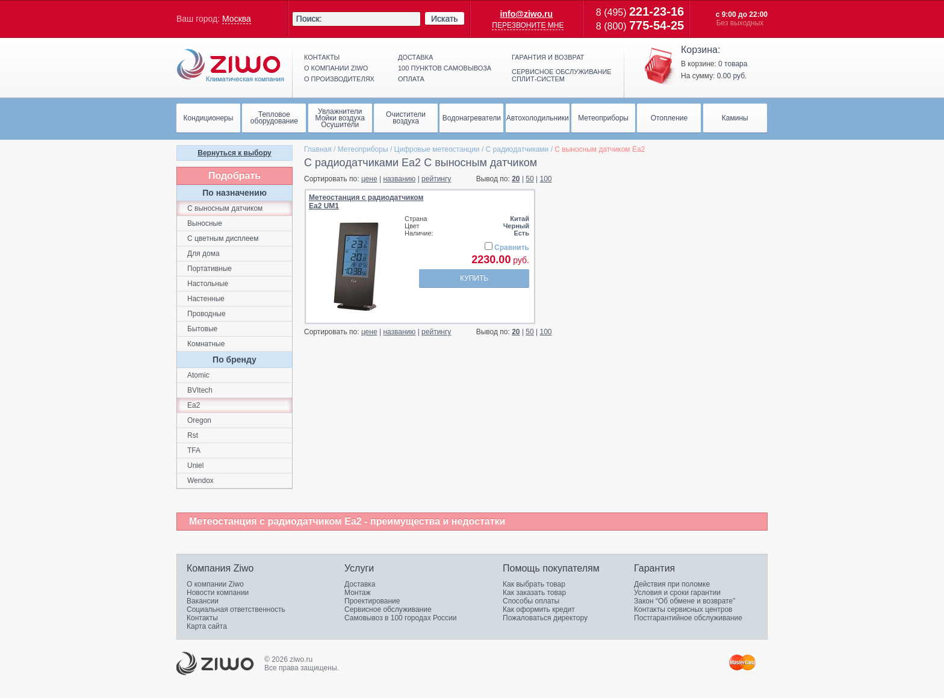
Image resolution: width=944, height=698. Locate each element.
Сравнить (511, 247)
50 (529, 179)
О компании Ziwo (215, 584)
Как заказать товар (534, 592)
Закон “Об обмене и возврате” (684, 601)
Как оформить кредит (539, 609)
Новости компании (218, 592)
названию (399, 179)
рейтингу (436, 179)
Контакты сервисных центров (683, 609)
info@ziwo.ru (526, 14)
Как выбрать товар (534, 584)
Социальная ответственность (236, 609)
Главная (318, 149)
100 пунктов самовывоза (444, 68)
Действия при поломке (672, 584)
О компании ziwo (336, 68)
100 (546, 179)
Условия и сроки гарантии (677, 592)
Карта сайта (207, 626)
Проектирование (372, 601)
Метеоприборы (363, 149)
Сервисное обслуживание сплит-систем (562, 75)
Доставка (415, 57)
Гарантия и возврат (548, 57)
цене (369, 179)
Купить (474, 278)
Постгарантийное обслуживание (688, 618)
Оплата (411, 79)
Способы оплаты (531, 601)
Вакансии (203, 601)
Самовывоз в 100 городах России (400, 618)
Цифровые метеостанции (437, 149)
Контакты (322, 57)
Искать (444, 18)
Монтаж (357, 592)
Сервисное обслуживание (388, 609)
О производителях (339, 79)
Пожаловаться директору (545, 618)
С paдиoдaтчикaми (517, 149)
